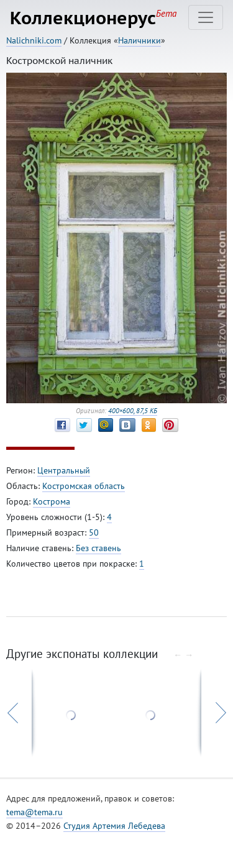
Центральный (63, 470)
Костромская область (83, 485)
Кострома (51, 501)
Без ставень (98, 548)
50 (94, 532)
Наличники (139, 40)
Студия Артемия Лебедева (114, 825)
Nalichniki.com (34, 40)
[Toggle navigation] (205, 17)
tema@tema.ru (34, 812)
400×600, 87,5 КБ (132, 410)
